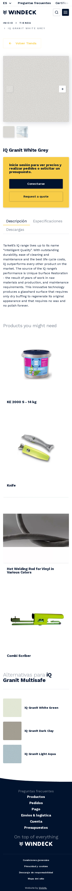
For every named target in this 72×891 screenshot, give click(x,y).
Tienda (25, 23)
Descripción (16, 221)
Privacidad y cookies (36, 866)
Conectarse (36, 184)
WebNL (43, 888)
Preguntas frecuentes (34, 3)
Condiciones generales (36, 860)
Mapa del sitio (36, 878)
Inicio (8, 23)
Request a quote (36, 196)
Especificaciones (47, 221)
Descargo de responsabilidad (36, 872)
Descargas (15, 229)
